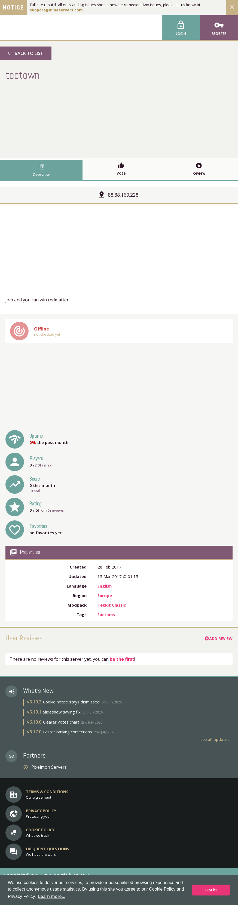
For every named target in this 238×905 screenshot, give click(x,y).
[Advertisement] (119, 119)
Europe (104, 595)
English (104, 586)
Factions (106, 614)
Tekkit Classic (111, 605)
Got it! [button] (211, 890)
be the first (122, 659)
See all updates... (216, 739)
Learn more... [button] (51, 896)
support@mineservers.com (56, 10)
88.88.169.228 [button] (123, 194)
